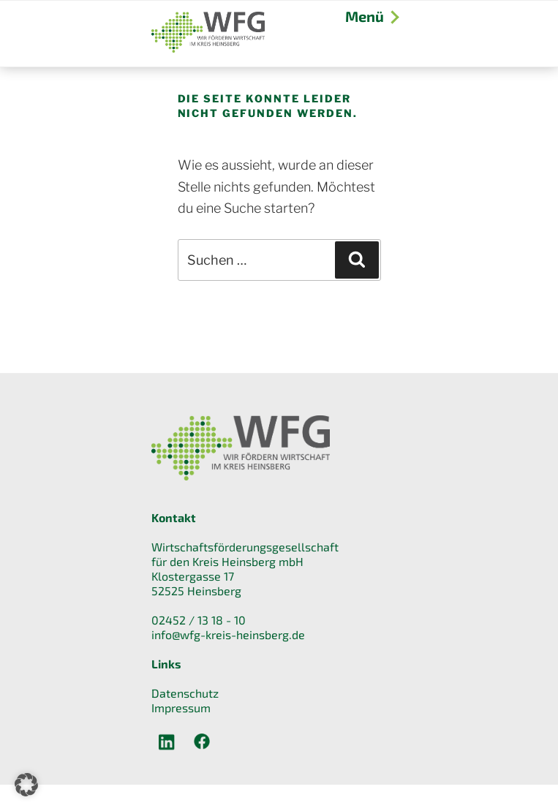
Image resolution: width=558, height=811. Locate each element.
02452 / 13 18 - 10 (198, 620)
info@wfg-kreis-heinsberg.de (228, 634)
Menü (371, 16)
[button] (26, 784)
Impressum (181, 707)
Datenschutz (185, 693)
